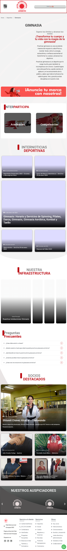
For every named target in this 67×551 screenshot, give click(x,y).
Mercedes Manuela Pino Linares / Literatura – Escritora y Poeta (47, 476)
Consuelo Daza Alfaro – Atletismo (47, 453)
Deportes (9, 18)
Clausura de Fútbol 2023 (44, 249)
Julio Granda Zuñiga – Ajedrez (12, 453)
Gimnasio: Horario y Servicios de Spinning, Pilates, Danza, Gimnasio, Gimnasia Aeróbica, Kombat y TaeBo (32, 219)
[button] (2, 504)
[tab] (33, 343)
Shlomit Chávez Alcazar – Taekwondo (24, 420)
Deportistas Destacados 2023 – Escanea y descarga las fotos (16, 174)
